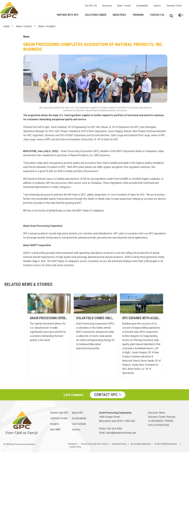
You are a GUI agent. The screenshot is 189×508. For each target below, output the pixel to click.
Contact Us (157, 14)
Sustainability (142, 5)
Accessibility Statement (140, 444)
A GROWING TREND (161, 420)
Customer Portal (173, 5)
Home (6, 26)
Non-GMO (55, 429)
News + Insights (47, 26)
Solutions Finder (95, 14)
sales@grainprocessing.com (121, 432)
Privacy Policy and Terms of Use (94, 444)
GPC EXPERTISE (158, 425)
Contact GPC (106, 394)
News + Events (24, 26)
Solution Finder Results (161, 416)
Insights (54, 423)
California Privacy (119, 444)
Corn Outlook (79, 423)
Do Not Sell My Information (166, 444)
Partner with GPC (59, 412)
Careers (157, 5)
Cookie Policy (75, 447)
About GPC (77, 412)
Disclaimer (72, 444)
